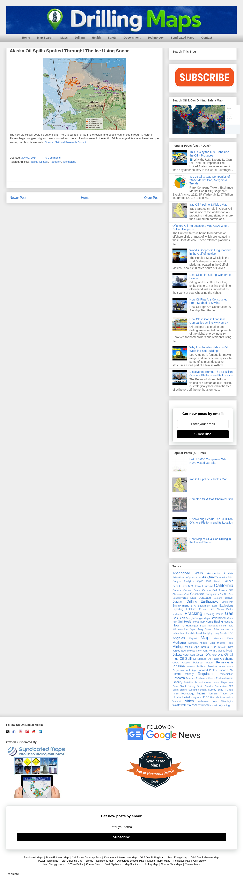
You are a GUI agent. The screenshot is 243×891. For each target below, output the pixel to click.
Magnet (193, 638)
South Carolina (205, 686)
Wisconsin (212, 705)
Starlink (183, 689)
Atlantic (217, 581)
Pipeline (178, 666)
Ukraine (176, 697)
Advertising (178, 577)
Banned (228, 581)
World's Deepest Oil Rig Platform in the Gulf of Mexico (210, 252)
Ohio (220, 654)
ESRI (215, 605)
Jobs (216, 629)
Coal (186, 594)
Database (205, 597)
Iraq (186, 629)
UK (232, 693)
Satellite (188, 682)
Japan (193, 629)
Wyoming (224, 705)
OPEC (175, 662)
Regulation (206, 674)
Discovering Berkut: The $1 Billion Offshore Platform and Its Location (211, 373)
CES (231, 590)
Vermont (176, 701)
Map (204, 637)
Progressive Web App (184, 670)
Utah (212, 697)
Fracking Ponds (213, 614)
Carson (206, 590)
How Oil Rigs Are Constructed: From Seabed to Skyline (209, 301)
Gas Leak (178, 618)
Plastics (191, 666)
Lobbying (207, 633)
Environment (180, 605)
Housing (228, 621)
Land (182, 633)
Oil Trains (213, 658)
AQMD (200, 581)
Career (196, 590)
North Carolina (216, 650)
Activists (228, 573)
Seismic (208, 682)
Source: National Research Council (65, 142)
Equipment (204, 605)
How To (178, 625)
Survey (212, 689)
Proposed (202, 670)
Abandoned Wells (187, 573)
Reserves (190, 678)
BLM (190, 586)
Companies (212, 594)
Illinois (222, 625)
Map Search (45, 37)
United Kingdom (191, 697)
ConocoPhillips (180, 598)
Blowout (198, 586)
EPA (193, 605)
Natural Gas (208, 647)
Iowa (180, 629)
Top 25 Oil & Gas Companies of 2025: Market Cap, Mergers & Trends (210, 180)
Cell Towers (219, 590)
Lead (199, 633)
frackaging (177, 614)
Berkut (176, 586)
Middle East (207, 642)
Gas (229, 613)
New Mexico (188, 650)
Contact (206, 37)
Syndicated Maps (182, 37)
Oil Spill (43, 161)
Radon (222, 670)
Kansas (225, 629)
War (215, 701)
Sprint (175, 689)
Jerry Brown (205, 629)
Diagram (177, 601)
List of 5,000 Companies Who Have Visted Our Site (208, 461)
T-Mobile (228, 689)
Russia (230, 678)
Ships (224, 682)
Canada (177, 590)
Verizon (229, 697)
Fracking (193, 613)
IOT (174, 629)
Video (189, 701)
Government (132, 37)
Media (230, 638)
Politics (201, 666)
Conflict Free (226, 594)
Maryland (218, 638)
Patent (209, 662)
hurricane (213, 625)
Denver (229, 597)
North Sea (189, 654)
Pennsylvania (224, 662)
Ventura (220, 697)
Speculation (221, 686)
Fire (211, 609)
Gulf (180, 621)
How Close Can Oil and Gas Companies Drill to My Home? (209, 321)
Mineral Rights (225, 643)
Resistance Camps (205, 678)
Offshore (211, 654)
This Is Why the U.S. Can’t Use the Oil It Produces (209, 153)
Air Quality (210, 577)
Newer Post (18, 197)
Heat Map (199, 621)
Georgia (190, 618)
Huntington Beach (196, 625)
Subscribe (203, 434)
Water (192, 705)
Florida (229, 609)
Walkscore (203, 701)
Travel (223, 693)
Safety (112, 37)
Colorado (197, 594)
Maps (64, 37)
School (199, 682)
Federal (203, 609)
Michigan (193, 643)
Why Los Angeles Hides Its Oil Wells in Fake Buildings (209, 349)
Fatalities (191, 609)
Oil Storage (199, 658)
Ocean (200, 654)
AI (200, 577)
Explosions (226, 605)
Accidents (213, 573)
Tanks (175, 693)
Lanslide (190, 633)
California (223, 585)
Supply (203, 689)
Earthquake (209, 601)
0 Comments (53, 157)
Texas (201, 693)
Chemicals (177, 594)
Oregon (186, 662)
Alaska (34, 161)
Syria (220, 689)
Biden (184, 586)
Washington (227, 701)
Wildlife (202, 705)
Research (55, 161)
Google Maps (202, 618)
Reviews (220, 678)
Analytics (189, 581)
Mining (177, 647)
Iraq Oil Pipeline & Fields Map (208, 204)
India (230, 625)
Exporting (177, 609)
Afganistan (192, 577)
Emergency (227, 602)
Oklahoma (226, 658)
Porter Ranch (226, 666)
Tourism (213, 693)
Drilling (80, 37)
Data (193, 597)
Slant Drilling (187, 686)
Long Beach (220, 633)
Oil (226, 654)
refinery (189, 674)
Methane (179, 643)
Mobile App (192, 647)
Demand (218, 598)
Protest (213, 670)
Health (96, 37)
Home (26, 37)
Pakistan (198, 662)
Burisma (208, 586)
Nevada (222, 647)
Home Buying (214, 621)
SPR (231, 686)
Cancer (187, 590)
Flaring (220, 609)
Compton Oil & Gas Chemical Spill (211, 499)
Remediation (226, 674)
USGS (205, 697)
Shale (216, 682)
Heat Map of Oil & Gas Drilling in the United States (210, 540)
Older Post (151, 197)
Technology (156, 37)
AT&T (208, 581)
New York (201, 650)
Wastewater (179, 705)
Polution (212, 666)
